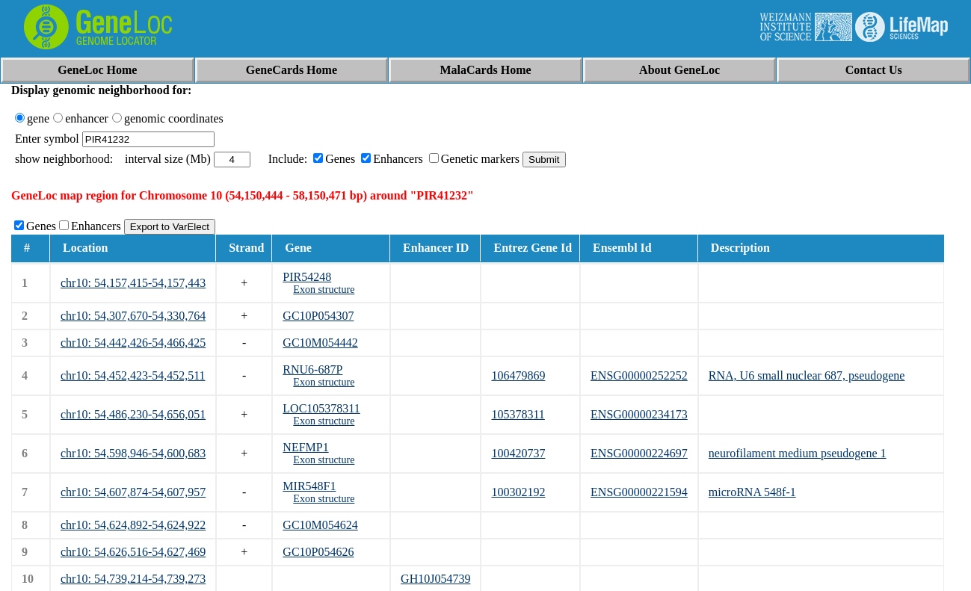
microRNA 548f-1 (752, 492)
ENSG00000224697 (639, 453)
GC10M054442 (320, 342)
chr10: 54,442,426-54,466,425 (133, 342)
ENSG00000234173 (639, 414)
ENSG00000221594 (639, 492)
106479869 (518, 375)
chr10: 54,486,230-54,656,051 (133, 414)
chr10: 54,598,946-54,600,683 (133, 453)
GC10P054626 (318, 551)
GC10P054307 (318, 315)
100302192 (518, 492)
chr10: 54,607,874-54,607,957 (133, 492)
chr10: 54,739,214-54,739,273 (133, 578)
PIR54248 (307, 276)
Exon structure (323, 289)
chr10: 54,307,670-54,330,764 (133, 315)
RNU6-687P (312, 369)
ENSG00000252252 (639, 375)
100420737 (518, 453)
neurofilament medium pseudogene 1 (798, 453)
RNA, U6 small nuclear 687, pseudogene (807, 375)
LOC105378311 (321, 408)
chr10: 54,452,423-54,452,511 (133, 375)
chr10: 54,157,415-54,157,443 (133, 282)
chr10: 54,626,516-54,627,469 (133, 551)
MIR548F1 (309, 486)
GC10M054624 (320, 525)
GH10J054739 (435, 578)
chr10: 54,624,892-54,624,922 (133, 525)
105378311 (517, 414)
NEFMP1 (305, 447)
